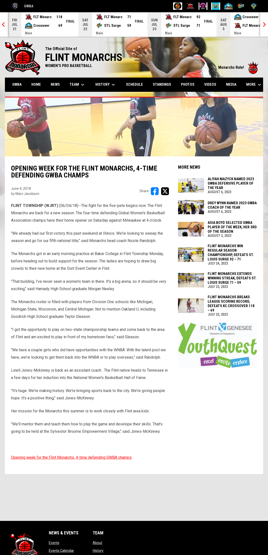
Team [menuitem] (78, 85)
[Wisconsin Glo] (253, 6)
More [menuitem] (254, 85)
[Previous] (4, 24)
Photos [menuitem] (187, 84)
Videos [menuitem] (210, 84)
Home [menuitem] (36, 84)
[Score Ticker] (134, 24)
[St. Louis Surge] (241, 6)
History (98, 551)
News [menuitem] (55, 84)
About (97, 543)
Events (54, 543)
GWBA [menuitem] (18, 84)
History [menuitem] (105, 85)
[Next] (264, 24)
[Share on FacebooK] (155, 191)
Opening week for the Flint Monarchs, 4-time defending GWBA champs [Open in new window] (71, 457)
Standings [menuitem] (162, 84)
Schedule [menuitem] (134, 84)
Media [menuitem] (231, 84)
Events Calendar (61, 551)
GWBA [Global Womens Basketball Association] (21, 6)
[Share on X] (165, 191)
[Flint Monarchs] (190, 6)
